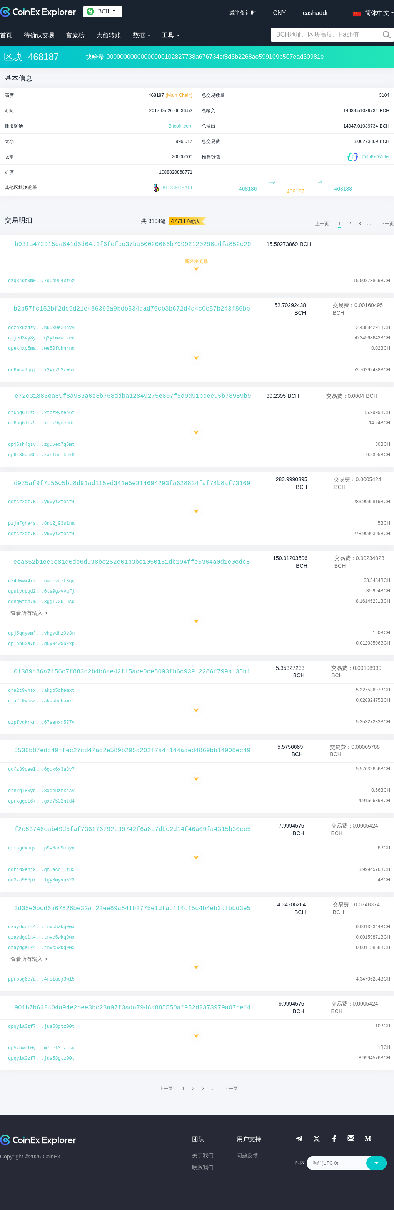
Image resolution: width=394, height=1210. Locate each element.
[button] (369, 11)
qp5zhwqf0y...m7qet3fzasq (41, 1048)
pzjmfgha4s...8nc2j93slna (41, 523)
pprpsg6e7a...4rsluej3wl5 (41, 979)
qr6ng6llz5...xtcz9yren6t (41, 413)
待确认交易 (39, 35)
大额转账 (108, 35)
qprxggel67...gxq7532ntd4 (41, 801)
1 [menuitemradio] (339, 223)
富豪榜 (75, 35)
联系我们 (203, 1167)
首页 (6, 35)
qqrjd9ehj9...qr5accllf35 (41, 870)
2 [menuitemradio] (349, 223)
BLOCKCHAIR (172, 188)
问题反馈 (247, 1155)
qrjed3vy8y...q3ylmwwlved (41, 338)
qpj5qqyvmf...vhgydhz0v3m (41, 633)
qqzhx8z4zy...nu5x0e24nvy (41, 328)
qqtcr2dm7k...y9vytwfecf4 (41, 502)
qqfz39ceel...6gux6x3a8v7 (41, 769)
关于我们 (203, 1155)
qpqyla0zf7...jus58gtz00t (41, 1026)
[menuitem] (387, 224)
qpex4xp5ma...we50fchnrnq (41, 348)
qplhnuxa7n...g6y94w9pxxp (41, 644)
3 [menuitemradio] (359, 223)
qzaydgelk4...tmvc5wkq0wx (41, 927)
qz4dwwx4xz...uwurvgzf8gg (41, 581)
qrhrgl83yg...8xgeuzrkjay (41, 791)
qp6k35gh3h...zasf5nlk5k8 (41, 455)
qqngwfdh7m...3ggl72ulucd (41, 602)
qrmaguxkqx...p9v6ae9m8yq (41, 848)
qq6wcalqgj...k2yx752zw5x (41, 370)
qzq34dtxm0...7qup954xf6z (41, 281)
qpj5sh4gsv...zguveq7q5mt (41, 444)
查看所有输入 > (29, 613)
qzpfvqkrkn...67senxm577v (41, 722)
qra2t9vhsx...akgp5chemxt (41, 690)
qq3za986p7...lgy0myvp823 (41, 880)
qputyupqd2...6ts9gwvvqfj (41, 591)
